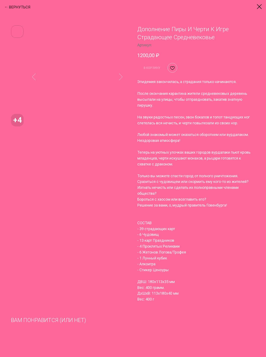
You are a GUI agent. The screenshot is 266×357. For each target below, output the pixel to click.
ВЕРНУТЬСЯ (19, 7)
